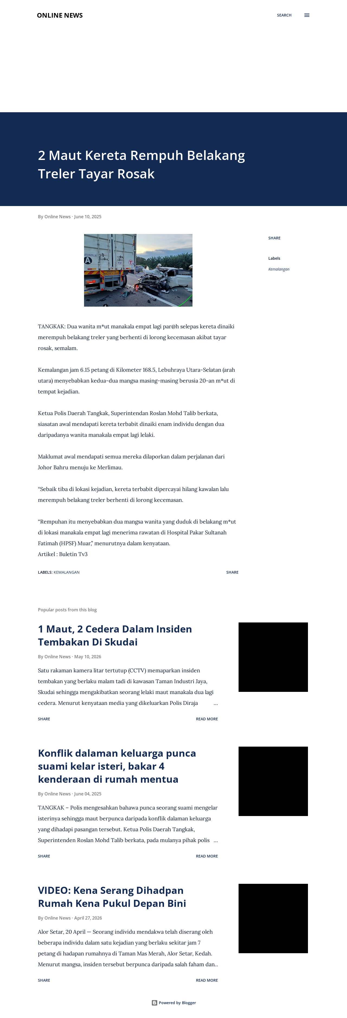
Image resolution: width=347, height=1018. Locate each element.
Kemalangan (279, 269)
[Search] (284, 15)
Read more (207, 718)
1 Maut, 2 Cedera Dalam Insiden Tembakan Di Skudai (115, 635)
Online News (60, 15)
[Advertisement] (173, 72)
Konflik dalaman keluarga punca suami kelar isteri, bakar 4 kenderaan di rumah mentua (117, 766)
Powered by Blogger (173, 1002)
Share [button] (274, 237)
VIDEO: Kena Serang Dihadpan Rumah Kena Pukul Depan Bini (112, 897)
